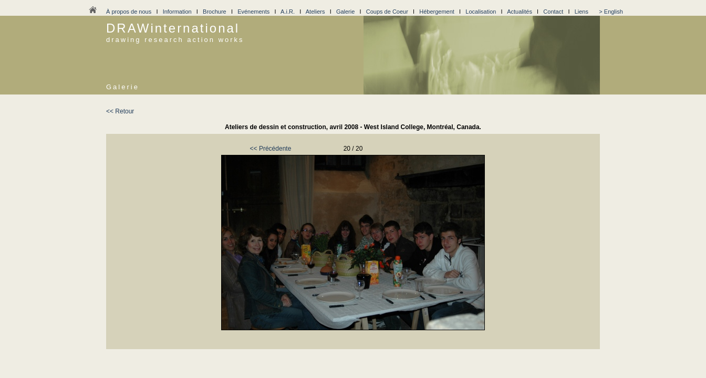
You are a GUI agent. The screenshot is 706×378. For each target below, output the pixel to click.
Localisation (480, 11)
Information (177, 11)
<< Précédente (271, 148)
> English (611, 11)
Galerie (345, 11)
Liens (581, 11)
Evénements (253, 11)
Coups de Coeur (387, 11)
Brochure (214, 11)
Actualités (519, 11)
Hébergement (436, 11)
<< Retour (120, 111)
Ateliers (315, 11)
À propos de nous (128, 11)
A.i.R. (288, 11)
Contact (553, 11)
